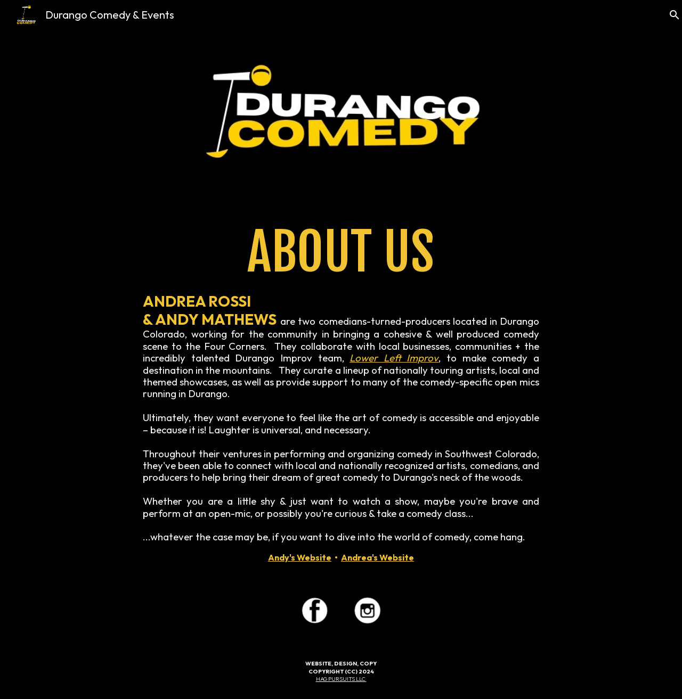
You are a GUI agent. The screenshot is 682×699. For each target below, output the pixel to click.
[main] (341, 392)
